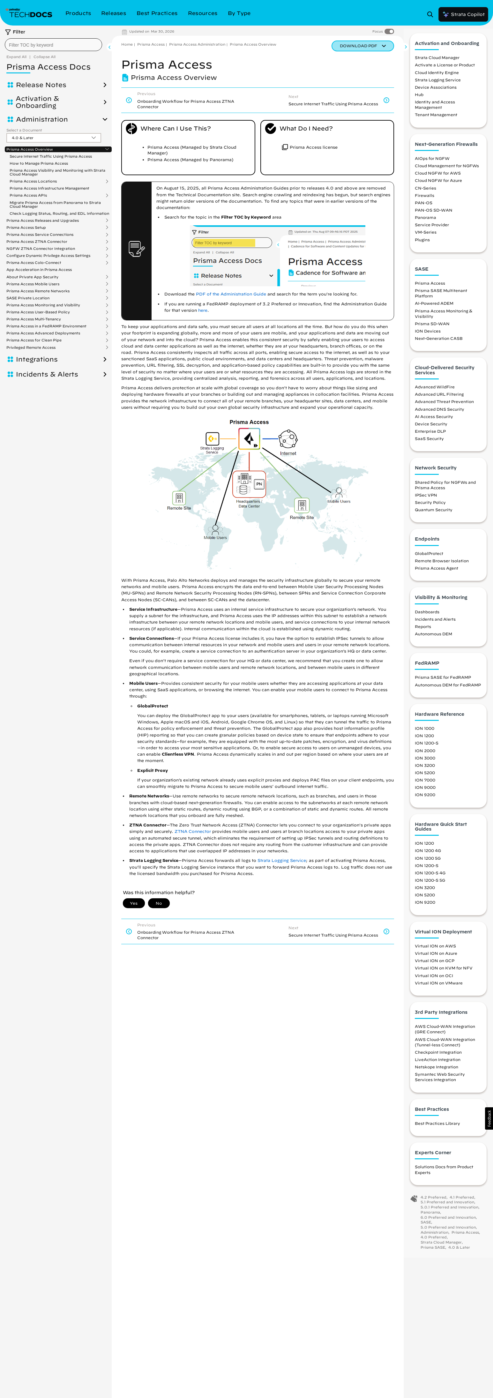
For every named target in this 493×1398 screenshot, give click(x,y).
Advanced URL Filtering (439, 399)
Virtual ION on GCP (434, 965)
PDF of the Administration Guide (231, 294)
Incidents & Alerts (47, 374)
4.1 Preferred (462, 1202)
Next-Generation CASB (439, 343)
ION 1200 (424, 740)
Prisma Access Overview (29, 149)
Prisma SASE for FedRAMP (443, 682)
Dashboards (427, 617)
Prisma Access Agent (436, 573)
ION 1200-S (426, 748)
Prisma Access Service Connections (39, 234)
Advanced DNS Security (439, 414)
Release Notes (41, 84)
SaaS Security (429, 443)
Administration (42, 119)
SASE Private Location (27, 298)
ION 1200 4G (428, 856)
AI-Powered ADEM (434, 308)
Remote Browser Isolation (442, 566)
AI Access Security (434, 421)
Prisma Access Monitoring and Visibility (43, 305)
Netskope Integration (436, 1072)
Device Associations (436, 92)
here (202, 310)
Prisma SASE (433, 1252)
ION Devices (428, 336)
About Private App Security (32, 277)
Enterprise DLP (430, 436)
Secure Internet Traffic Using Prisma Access (51, 156)
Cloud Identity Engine (437, 77)
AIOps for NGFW (432, 163)
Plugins (422, 245)
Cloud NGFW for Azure (438, 185)
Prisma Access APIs (28, 195)
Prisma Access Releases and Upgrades (42, 220)
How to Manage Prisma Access (39, 163)
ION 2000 (425, 755)
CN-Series (425, 193)
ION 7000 (425, 785)
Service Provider (432, 230)
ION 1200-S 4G (430, 878)
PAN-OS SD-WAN (433, 215)
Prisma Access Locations (33, 181)
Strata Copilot (463, 14)
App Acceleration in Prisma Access (39, 269)
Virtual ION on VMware (439, 988)
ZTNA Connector (193, 831)
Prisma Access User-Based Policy (38, 312)
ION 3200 (425, 770)
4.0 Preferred (434, 1242)
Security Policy (430, 507)
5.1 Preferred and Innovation (447, 1207)
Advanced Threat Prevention (444, 406)
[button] (489, 1118)
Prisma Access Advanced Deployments (43, 333)
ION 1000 (424, 733)
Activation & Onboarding (37, 102)
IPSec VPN (426, 500)
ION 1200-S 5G (430, 885)
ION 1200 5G (428, 863)
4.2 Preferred (433, 1202)
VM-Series (426, 237)
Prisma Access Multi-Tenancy (33, 319)
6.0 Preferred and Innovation (448, 1222)
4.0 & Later (459, 1252)
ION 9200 (425, 799)
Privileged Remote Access (31, 347)
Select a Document (24, 130)
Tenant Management (436, 120)
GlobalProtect (429, 558)
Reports (423, 631)
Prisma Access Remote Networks (38, 291)
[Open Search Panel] (432, 14)
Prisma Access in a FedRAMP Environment (46, 326)
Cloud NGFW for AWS (438, 178)
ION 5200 (425, 777)
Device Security (431, 429)
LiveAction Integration (437, 1064)
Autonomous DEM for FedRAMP (448, 690)
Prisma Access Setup (26, 227)
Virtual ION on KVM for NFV (444, 973)
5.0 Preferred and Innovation (448, 1232)
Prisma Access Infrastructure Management (49, 188)
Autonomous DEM (433, 639)
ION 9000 (425, 792)
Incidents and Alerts (435, 624)
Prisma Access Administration (197, 44)
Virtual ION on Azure (436, 958)
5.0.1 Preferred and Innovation (449, 1212)
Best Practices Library (437, 1128)
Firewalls (424, 200)
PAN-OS (423, 208)
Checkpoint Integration (438, 1057)
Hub (419, 99)
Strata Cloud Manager (437, 62)
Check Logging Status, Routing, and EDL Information (59, 213)
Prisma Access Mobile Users (32, 284)
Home (127, 44)
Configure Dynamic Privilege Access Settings (48, 256)
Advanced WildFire (435, 392)
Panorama (425, 222)
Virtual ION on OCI (434, 980)
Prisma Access (151, 44)
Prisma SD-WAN (432, 328)
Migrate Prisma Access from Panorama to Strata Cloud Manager (55, 204)
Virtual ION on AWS (435, 951)
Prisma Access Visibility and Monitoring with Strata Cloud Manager (57, 172)
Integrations (37, 359)
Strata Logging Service (282, 860)
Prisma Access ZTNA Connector (36, 241)
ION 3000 (425, 763)
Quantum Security (433, 514)
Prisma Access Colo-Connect (33, 263)
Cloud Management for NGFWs (447, 170)
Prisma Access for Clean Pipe (34, 340)
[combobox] (53, 44)
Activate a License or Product (445, 70)
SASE (426, 1227)
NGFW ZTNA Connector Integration (40, 248)
